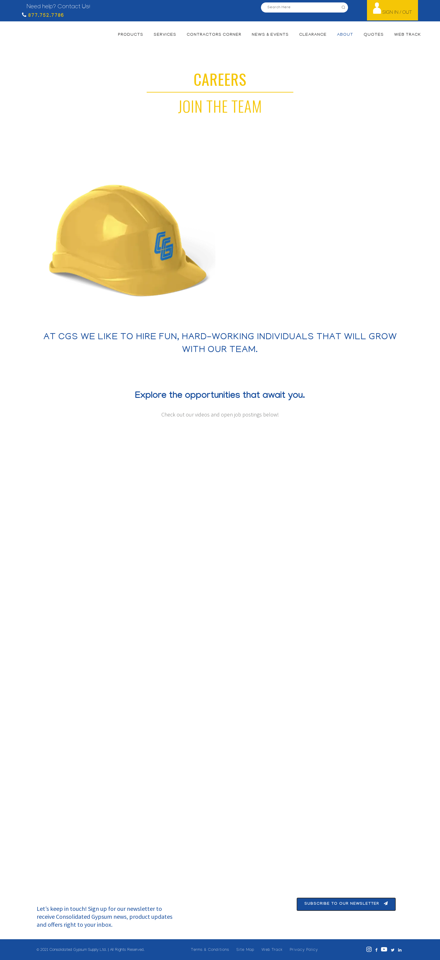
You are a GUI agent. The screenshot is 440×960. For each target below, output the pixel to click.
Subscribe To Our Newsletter (346, 904)
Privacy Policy (304, 950)
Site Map (245, 950)
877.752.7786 (45, 16)
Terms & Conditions (210, 950)
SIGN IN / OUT (397, 13)
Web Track (272, 950)
